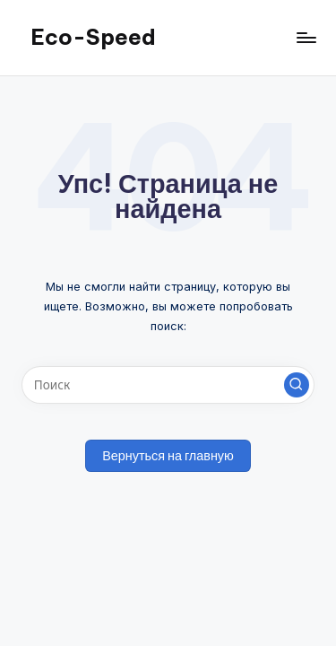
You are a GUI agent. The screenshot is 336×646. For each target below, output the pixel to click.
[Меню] (305, 37)
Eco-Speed (93, 36)
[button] (296, 384)
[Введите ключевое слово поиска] (168, 385)
